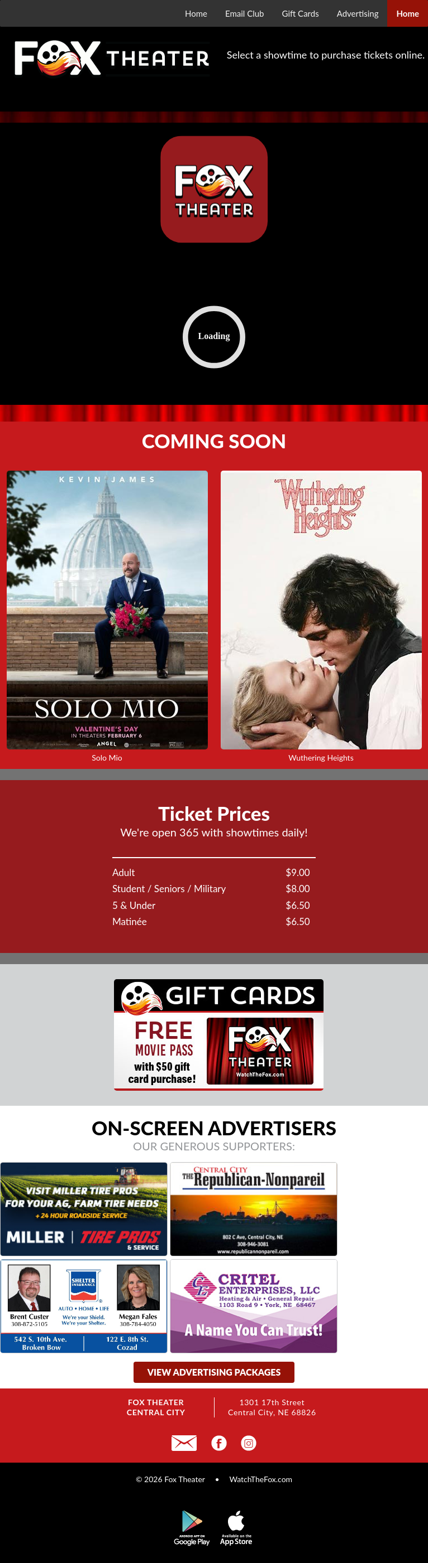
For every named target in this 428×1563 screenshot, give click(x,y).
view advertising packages (214, 1372)
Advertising (358, 13)
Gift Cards (300, 13)
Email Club (244, 13)
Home (196, 13)
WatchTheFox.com (260, 1479)
